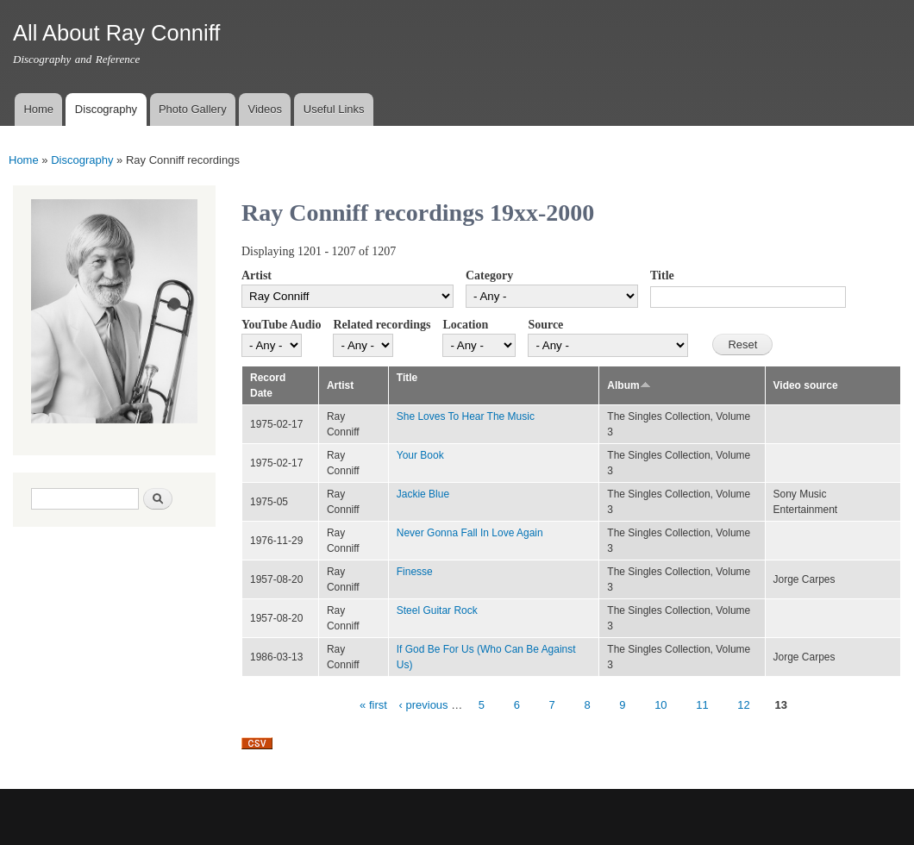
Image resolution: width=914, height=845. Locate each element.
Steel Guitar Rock (437, 610)
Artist (256, 275)
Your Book (420, 455)
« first (373, 704)
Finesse (415, 572)
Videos (264, 109)
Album (628, 385)
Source (545, 324)
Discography (106, 109)
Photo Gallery (193, 109)
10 (660, 704)
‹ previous (423, 704)
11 (702, 704)
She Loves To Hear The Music (466, 416)
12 (743, 704)
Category (489, 275)
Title (662, 275)
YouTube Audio (281, 324)
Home (38, 109)
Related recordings (381, 324)
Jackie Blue (423, 494)
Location (465, 324)
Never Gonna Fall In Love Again (470, 533)
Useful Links (334, 109)
